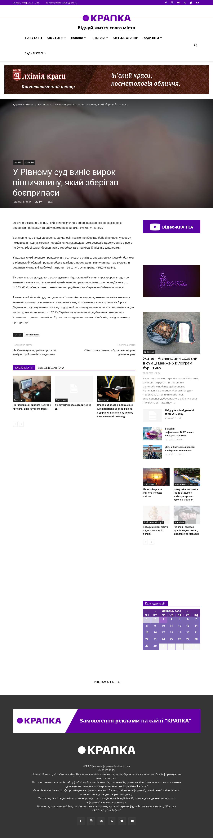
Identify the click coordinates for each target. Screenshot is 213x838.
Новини (78, 38)
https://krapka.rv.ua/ (135, 786)
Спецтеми (56, 38)
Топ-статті (33, 38)
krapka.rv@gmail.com (131, 806)
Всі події (172, 663)
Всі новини (155, 566)
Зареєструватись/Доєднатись (61, 2)
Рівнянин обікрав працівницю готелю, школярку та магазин (186, 530)
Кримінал (29, 162)
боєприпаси (32, 334)
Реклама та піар (108, 682)
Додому (17, 104)
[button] (195, 45)
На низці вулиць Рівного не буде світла (152, 493)
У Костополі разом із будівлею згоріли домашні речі (109, 352)
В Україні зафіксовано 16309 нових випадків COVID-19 (179, 432)
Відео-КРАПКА (171, 227)
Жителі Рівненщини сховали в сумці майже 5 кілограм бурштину (170, 363)
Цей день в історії (153, 522)
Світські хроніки (125, 38)
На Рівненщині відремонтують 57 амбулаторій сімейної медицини (34, 352)
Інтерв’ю (100, 38)
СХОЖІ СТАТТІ (24, 367)
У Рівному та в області (186, 484)
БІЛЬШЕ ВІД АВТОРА (51, 367)
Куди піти (153, 38)
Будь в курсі (35, 53)
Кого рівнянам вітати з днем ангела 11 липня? (155, 530)
